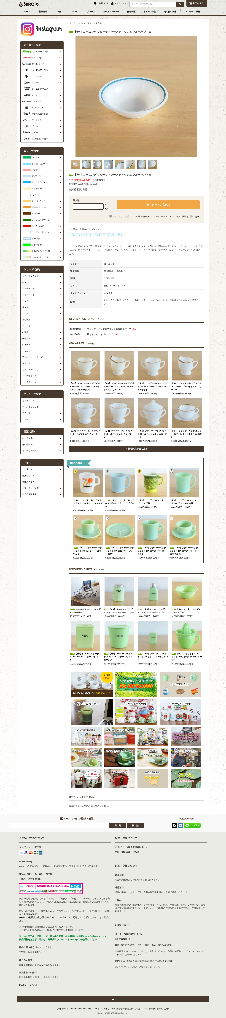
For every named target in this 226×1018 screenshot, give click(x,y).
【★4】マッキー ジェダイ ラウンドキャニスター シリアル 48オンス (118, 657)
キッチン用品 (149, 11)
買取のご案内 (163, 1008)
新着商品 (43, 11)
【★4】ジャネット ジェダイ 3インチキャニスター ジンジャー (152, 657)
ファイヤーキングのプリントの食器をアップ (112, 329)
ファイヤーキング (40, 52)
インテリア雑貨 (193, 11)
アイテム (196, 3)
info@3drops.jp (122, 939)
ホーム (27, 11)
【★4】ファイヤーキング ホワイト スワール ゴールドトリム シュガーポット (152, 386)
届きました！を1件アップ (102, 334)
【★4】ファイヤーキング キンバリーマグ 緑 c (151, 502)
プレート (91, 11)
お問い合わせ (149, 1008)
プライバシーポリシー (103, 1008)
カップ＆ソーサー (111, 11)
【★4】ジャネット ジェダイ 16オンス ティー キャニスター (119, 611)
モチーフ (87, 235)
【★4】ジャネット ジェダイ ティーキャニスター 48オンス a (85, 657)
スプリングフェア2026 (104, 235)
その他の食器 (170, 11)
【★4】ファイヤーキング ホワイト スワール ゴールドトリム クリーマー (186, 386)
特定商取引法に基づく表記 (128, 1008)
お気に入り (116, 216)
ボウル (75, 11)
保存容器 (131, 11)
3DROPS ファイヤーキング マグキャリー (85, 611)
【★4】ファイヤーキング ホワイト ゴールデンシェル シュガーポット (152, 434)
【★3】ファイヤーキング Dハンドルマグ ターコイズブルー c (119, 503)
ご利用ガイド (63, 1008)
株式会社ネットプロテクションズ (57, 911)
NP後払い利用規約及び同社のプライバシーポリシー (44, 917)
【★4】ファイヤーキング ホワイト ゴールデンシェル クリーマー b (85, 434)
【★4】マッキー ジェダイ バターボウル (185, 611)
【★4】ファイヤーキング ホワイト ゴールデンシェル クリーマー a (119, 434)
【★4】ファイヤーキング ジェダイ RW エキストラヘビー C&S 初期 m (184, 551)
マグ (59, 11)
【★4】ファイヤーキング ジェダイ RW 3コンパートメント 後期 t (119, 551)
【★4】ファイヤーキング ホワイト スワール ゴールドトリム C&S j (186, 434)
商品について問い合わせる (137, 216)
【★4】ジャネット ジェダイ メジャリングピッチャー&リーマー (186, 657)
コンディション (160, 216)
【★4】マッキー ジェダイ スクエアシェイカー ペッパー (152, 611)
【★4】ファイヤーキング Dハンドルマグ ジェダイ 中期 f (183, 502)
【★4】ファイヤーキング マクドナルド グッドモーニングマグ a (87, 503)
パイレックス (85, 23)
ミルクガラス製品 (178, 216)
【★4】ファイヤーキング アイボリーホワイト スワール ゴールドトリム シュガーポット (85, 386)
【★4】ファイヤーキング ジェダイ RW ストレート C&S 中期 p (87, 551)
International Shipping (81, 1008)
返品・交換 (194, 216)
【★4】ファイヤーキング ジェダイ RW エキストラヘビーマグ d (151, 551)
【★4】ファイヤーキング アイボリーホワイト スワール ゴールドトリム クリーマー (119, 386)
